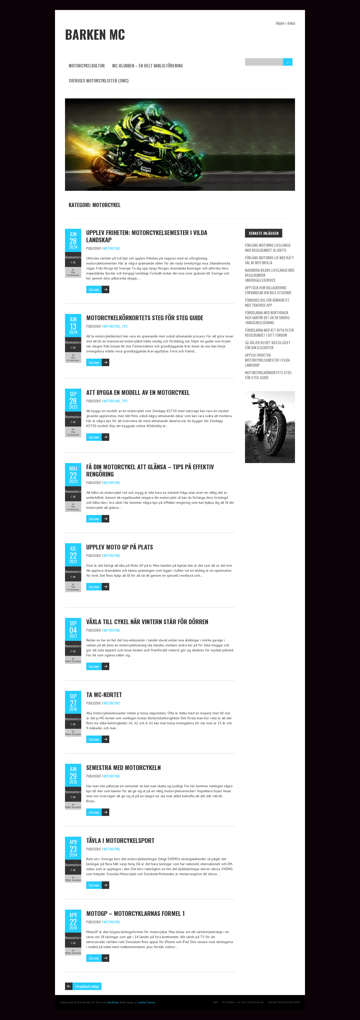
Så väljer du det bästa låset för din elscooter (267, 345)
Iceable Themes (146, 1002)
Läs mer (94, 289)
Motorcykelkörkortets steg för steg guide (144, 317)
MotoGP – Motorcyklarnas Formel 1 (135, 913)
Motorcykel (112, 248)
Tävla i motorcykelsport (120, 840)
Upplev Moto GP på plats (119, 546)
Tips (125, 326)
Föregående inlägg (87, 986)
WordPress (113, 1002)
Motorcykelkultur (87, 66)
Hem (215, 1002)
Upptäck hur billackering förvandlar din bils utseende (268, 290)
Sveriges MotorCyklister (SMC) (98, 81)
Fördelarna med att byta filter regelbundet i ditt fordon (269, 332)
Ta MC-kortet (104, 694)
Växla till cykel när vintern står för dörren (147, 621)
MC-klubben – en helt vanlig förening (147, 66)
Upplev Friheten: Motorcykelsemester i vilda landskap (146, 236)
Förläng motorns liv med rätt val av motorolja (269, 260)
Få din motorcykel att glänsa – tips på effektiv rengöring (150, 470)
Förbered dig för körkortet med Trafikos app (267, 302)
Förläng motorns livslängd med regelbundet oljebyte (267, 247)
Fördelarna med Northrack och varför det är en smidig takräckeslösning (267, 317)
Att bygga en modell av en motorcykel (138, 392)
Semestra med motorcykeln (123, 767)
